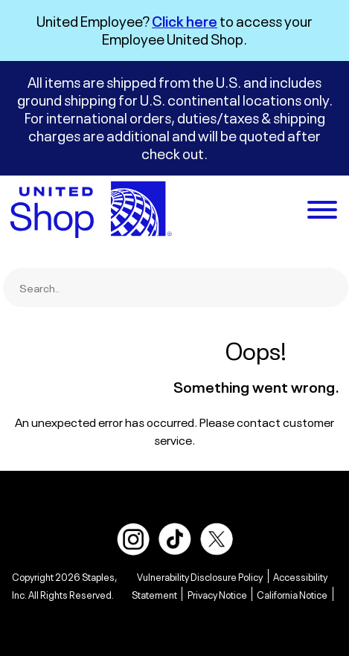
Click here (184, 19)
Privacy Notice (217, 594)
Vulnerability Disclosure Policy (200, 576)
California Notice (292, 594)
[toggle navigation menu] (322, 211)
